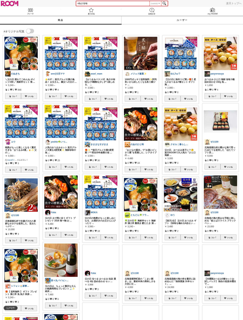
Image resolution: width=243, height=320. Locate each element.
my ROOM (212, 11)
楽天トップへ (234, 3)
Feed (30, 11)
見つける (91, 11)
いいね (30, 96)
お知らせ (152, 11)
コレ (14, 96)
